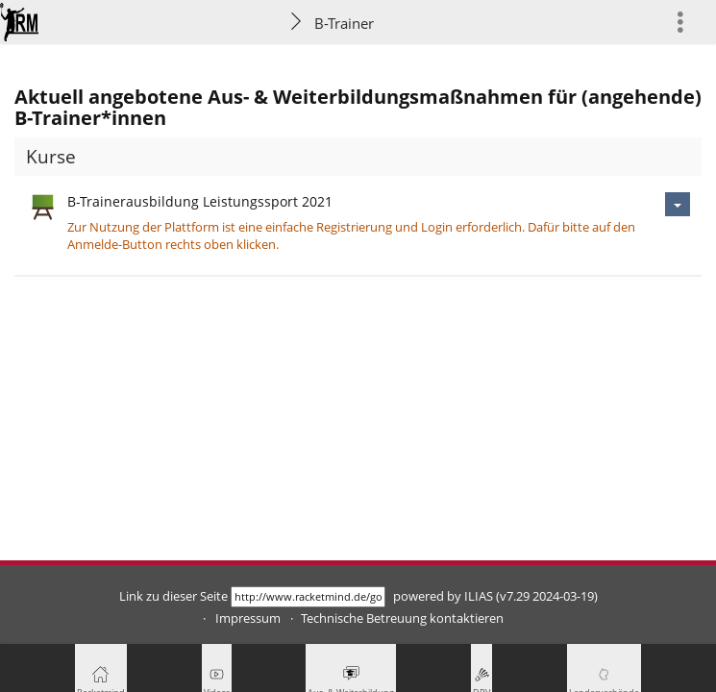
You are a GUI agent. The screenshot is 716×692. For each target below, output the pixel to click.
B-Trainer (344, 23)
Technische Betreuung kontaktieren (402, 618)
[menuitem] (688, 21)
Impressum (248, 618)
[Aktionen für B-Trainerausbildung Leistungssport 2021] (677, 204)
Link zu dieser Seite (173, 596)
